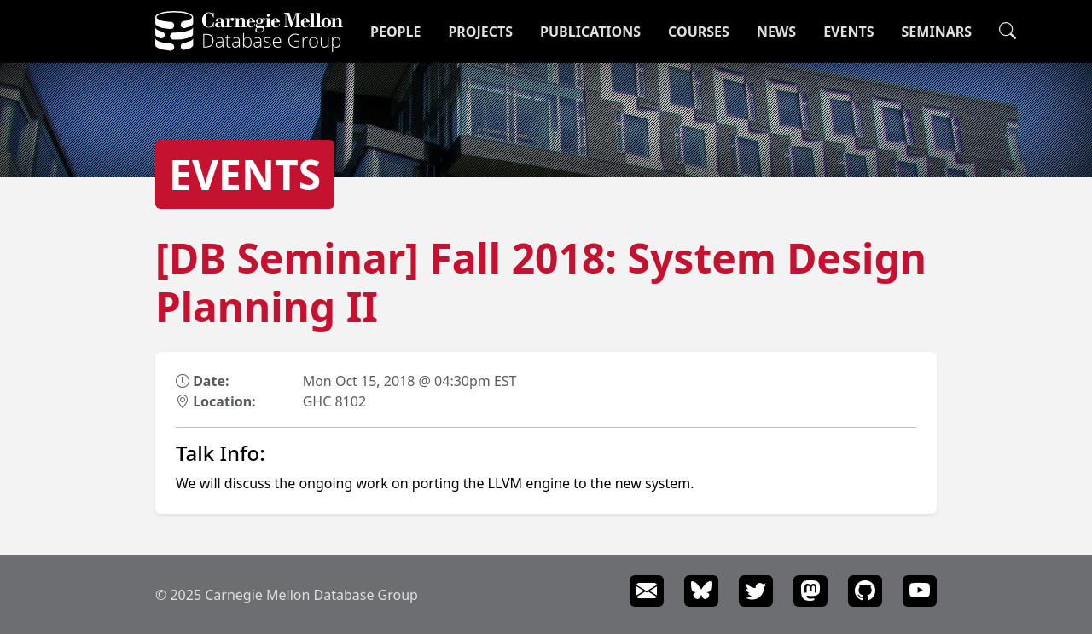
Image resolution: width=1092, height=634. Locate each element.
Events (848, 31)
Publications (590, 31)
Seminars (937, 31)
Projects (480, 31)
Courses (698, 31)
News (776, 31)
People (395, 31)
